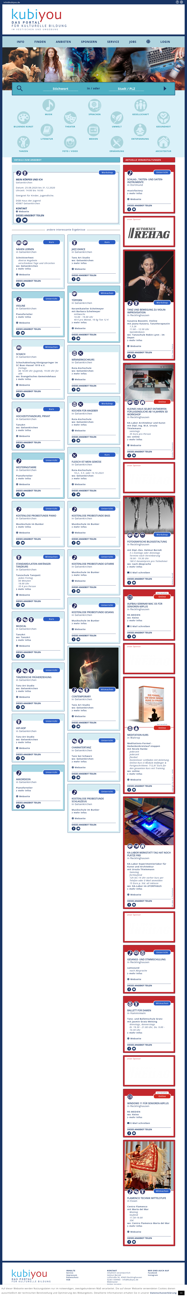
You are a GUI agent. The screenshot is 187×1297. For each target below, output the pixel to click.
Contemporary (81, 696)
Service (113, 42)
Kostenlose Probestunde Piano (36, 515)
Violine (20, 305)
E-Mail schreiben (140, 572)
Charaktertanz (81, 747)
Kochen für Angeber (85, 410)
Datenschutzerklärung (163, 1292)
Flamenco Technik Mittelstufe (146, 1198)
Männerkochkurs (83, 359)
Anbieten (63, 42)
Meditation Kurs (137, 735)
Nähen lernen (25, 249)
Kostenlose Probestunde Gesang (93, 612)
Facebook (152, 1273)
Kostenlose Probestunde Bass (91, 515)
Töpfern (77, 300)
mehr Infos (23, 268)
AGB (68, 1279)
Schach (20, 354)
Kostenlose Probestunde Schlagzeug (88, 800)
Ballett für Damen (139, 1010)
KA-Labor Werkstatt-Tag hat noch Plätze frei (149, 854)
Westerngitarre (26, 467)
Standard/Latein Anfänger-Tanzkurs (33, 565)
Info (20, 42)
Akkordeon (23, 779)
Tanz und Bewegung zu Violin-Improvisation (146, 311)
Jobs (132, 42)
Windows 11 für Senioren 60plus (148, 1103)
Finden (40, 42)
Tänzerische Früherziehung (33, 677)
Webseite (24, 211)
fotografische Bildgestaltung (147, 541)
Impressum (71, 1275)
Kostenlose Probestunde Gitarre (93, 563)
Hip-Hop (21, 728)
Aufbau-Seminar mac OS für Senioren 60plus (144, 605)
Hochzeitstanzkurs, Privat (33, 416)
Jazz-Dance (78, 249)
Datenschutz (72, 1277)
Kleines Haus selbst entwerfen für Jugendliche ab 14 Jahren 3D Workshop (147, 411)
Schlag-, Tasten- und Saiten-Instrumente (145, 181)
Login (165, 42)
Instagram (153, 1275)
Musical (21, 626)
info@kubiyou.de (12, 2)
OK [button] (181, 1293)
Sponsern (89, 42)
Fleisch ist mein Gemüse (86, 461)
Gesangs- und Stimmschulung (146, 959)
